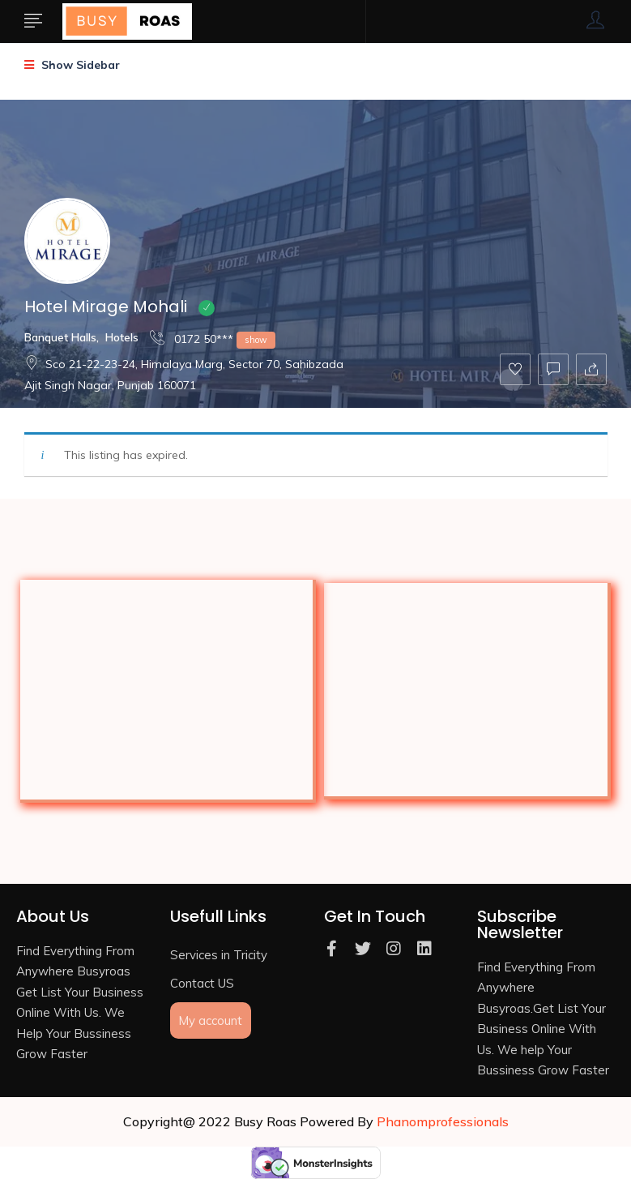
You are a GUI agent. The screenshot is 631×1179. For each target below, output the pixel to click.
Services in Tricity (218, 954)
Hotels (122, 337)
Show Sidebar (72, 65)
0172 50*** (212, 338)
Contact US (202, 983)
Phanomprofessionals (443, 1121)
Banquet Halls (60, 337)
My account (210, 1020)
